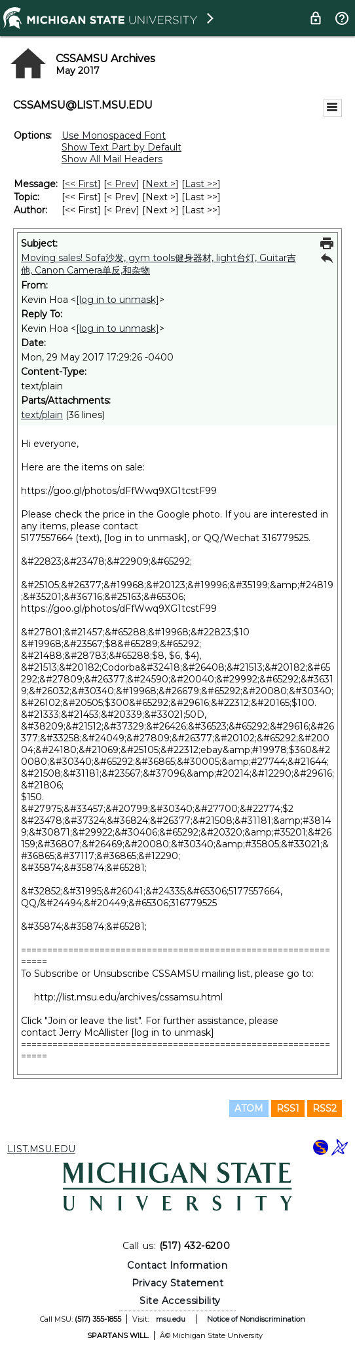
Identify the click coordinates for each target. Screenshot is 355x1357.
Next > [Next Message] (160, 184)
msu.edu (170, 1319)
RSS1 (287, 1108)
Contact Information (177, 1265)
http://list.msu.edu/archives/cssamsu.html (128, 997)
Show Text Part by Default (121, 147)
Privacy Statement (178, 1283)
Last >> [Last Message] (201, 184)
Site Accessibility (180, 1301)
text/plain (42, 415)
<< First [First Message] (81, 184)
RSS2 (324, 1108)
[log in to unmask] (117, 300)
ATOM (248, 1108)
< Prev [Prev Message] (121, 184)
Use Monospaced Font (114, 135)
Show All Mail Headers (112, 159)
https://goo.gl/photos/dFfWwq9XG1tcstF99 (119, 491)
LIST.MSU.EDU (41, 1149)
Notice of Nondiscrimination (256, 1319)
